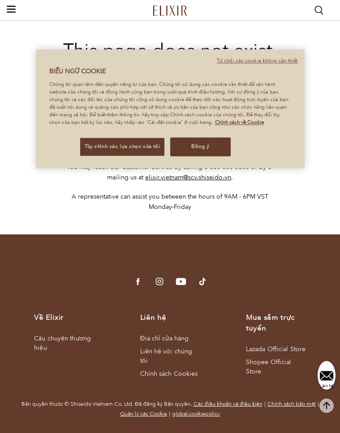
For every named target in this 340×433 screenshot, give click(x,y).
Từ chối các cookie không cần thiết (257, 61)
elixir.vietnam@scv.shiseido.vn (188, 177)
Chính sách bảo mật (291, 404)
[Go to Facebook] (138, 282)
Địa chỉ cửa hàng (164, 338)
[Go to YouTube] (181, 282)
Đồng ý (200, 147)
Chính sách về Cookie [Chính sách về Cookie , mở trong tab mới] (239, 122)
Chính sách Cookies (169, 373)
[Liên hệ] (327, 375)
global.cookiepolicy (196, 413)
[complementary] (327, 406)
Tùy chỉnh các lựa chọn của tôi (122, 147)
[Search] (319, 10)
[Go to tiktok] (202, 282)
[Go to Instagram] (159, 282)
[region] (170, 109)
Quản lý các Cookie (143, 413)
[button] (11, 9)
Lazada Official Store (276, 349)
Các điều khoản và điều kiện (228, 404)
